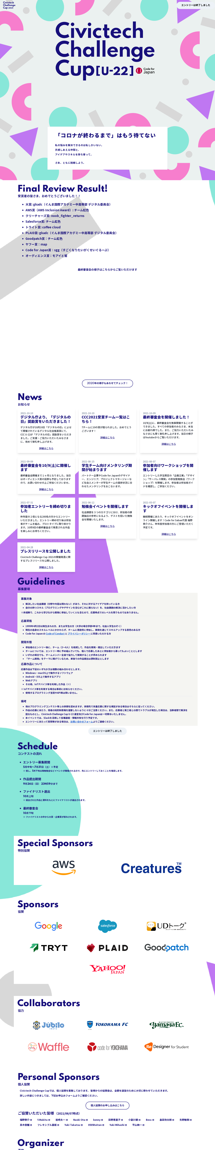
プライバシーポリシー (79, 633)
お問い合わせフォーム (81, 721)
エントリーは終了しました (195, 5)
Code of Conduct (55, 633)
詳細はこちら (46, 448)
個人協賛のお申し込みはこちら (107, 1105)
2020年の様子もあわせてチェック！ (107, 383)
